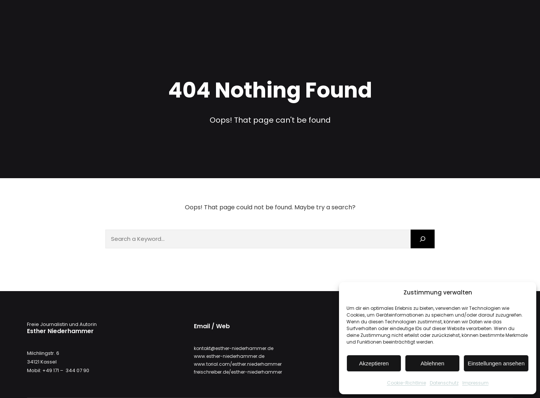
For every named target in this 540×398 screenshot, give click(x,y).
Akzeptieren (373, 363)
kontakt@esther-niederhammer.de (233, 348)
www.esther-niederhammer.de (229, 356)
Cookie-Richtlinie (406, 383)
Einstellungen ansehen (496, 363)
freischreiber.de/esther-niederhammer (238, 372)
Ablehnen (432, 363)
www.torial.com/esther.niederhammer (238, 364)
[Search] (423, 239)
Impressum (475, 383)
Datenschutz (444, 383)
